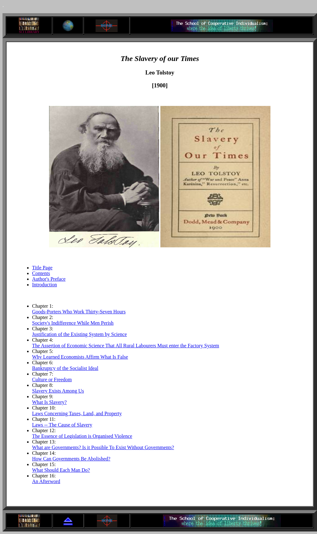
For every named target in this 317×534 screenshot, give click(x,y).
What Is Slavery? (49, 402)
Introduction (44, 284)
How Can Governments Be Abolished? (71, 458)
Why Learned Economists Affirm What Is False (80, 357)
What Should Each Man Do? (61, 470)
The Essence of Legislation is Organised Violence (82, 436)
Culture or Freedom (52, 379)
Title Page (42, 267)
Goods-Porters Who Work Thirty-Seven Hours (78, 311)
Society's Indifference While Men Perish (73, 323)
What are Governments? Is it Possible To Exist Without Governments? (103, 447)
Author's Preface (48, 279)
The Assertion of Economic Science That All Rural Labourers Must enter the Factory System (125, 345)
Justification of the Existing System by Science (79, 334)
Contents (41, 273)
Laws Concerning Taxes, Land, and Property (77, 413)
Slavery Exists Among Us (58, 391)
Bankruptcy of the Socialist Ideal (65, 368)
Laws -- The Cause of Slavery (62, 424)
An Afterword (46, 481)
